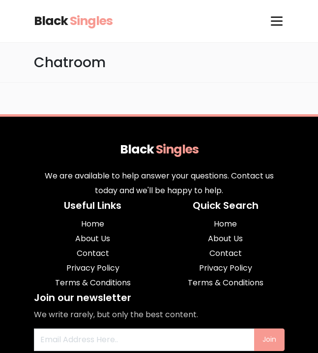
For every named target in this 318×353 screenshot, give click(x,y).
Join (269, 339)
